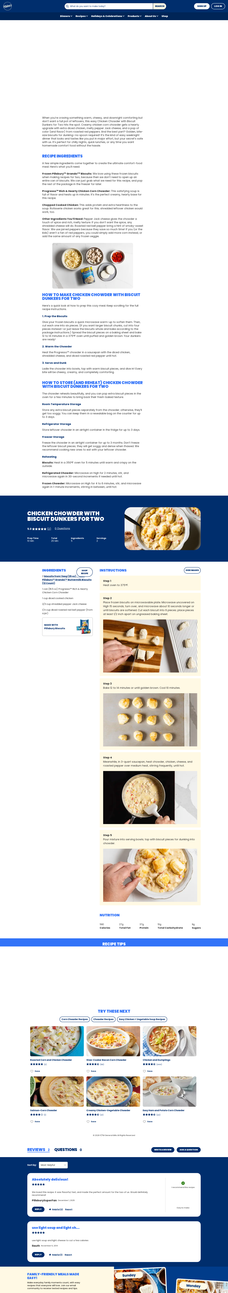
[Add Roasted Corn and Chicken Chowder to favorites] (32, 1071)
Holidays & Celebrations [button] (106, 16)
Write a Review (163, 1149)
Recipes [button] (81, 16)
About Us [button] (150, 16)
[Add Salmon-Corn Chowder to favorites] (32, 1121)
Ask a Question (189, 1149)
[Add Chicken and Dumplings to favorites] (144, 1071)
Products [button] (133, 16)
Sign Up (201, 6)
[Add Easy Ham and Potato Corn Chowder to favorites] (144, 1121)
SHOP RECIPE (84, 572)
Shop (165, 16)
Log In (218, 6)
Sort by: (32, 1165)
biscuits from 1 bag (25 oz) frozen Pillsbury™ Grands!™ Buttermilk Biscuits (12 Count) (66, 580)
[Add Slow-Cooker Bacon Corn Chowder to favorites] (88, 1071)
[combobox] (108, 6)
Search (159, 6)
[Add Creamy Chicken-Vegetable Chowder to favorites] (88, 1121)
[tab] (38, 1149)
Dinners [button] (65, 16)
